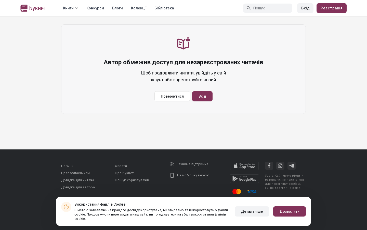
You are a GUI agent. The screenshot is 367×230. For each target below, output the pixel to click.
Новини (67, 166)
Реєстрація (332, 8)
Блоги (117, 8)
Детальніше (252, 211)
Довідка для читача (77, 180)
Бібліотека (164, 8)
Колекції (138, 8)
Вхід (305, 8)
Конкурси (95, 8)
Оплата (121, 166)
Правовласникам (75, 173)
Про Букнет (124, 173)
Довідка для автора (78, 187)
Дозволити (289, 211)
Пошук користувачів (132, 180)
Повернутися (172, 96)
